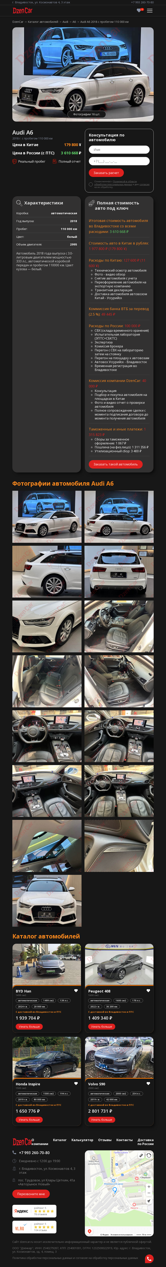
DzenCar (18, 22)
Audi (66, 22)
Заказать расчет (106, 173)
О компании (40, 1142)
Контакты (124, 1140)
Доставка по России (146, 1142)
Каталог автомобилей (43, 22)
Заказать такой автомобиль (116, 464)
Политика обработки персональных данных (42, 1258)
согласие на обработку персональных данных (107, 1258)
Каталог (60, 1140)
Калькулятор (82, 1140)
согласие (145, 184)
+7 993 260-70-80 (142, 2)
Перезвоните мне (31, 1194)
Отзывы (105, 1140)
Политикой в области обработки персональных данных (115, 183)
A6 (75, 22)
